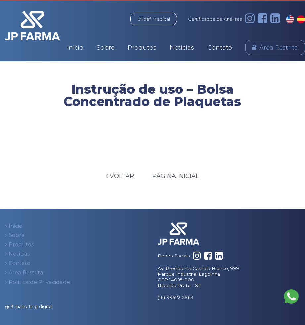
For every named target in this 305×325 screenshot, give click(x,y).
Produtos (142, 47)
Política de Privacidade (39, 282)
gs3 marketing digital (29, 306)
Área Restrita (278, 47)
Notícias (182, 47)
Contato (219, 47)
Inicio (15, 226)
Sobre (106, 47)
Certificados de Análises (215, 19)
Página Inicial (175, 176)
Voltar (120, 176)
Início (75, 47)
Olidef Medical (153, 19)
